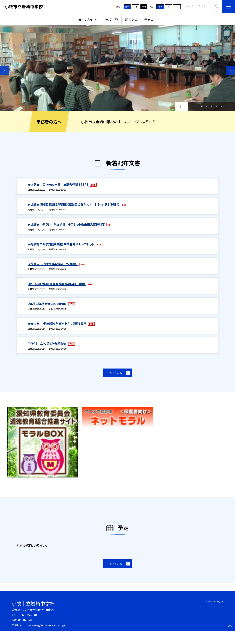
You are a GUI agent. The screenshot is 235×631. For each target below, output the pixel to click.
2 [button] (206, 106)
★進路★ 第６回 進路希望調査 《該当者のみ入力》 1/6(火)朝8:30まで (74, 204)
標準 (160, 6)
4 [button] (216, 106)
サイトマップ (215, 601)
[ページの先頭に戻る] (230, 626)
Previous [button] (4, 70)
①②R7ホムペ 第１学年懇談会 (47, 343)
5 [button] (221, 106)
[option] (117, 68)
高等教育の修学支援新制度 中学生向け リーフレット (61, 244)
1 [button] (201, 106)
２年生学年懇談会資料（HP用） (47, 304)
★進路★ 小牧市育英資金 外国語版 (53, 264)
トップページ (89, 19)
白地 (135, 6)
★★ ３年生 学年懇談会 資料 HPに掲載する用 (57, 323)
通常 (127, 6)
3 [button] (211, 106)
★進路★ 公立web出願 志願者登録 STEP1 (58, 184)
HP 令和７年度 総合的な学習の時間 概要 (57, 284)
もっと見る (115, 373)
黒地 (144, 6)
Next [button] (230, 70)
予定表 (149, 19)
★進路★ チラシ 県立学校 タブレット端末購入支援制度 (66, 224)
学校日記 (111, 19)
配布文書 (131, 19)
